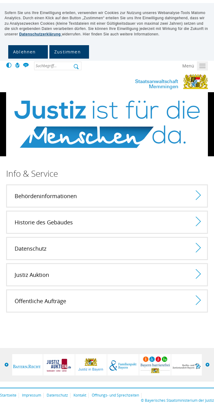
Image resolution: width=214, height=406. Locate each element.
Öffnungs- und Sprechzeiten (115, 395)
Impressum (31, 395)
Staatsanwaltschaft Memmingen (154, 81)
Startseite (8, 395)
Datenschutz (57, 395)
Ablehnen (24, 52)
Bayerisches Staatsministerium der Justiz (179, 400)
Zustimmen (67, 52)
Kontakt (79, 395)
